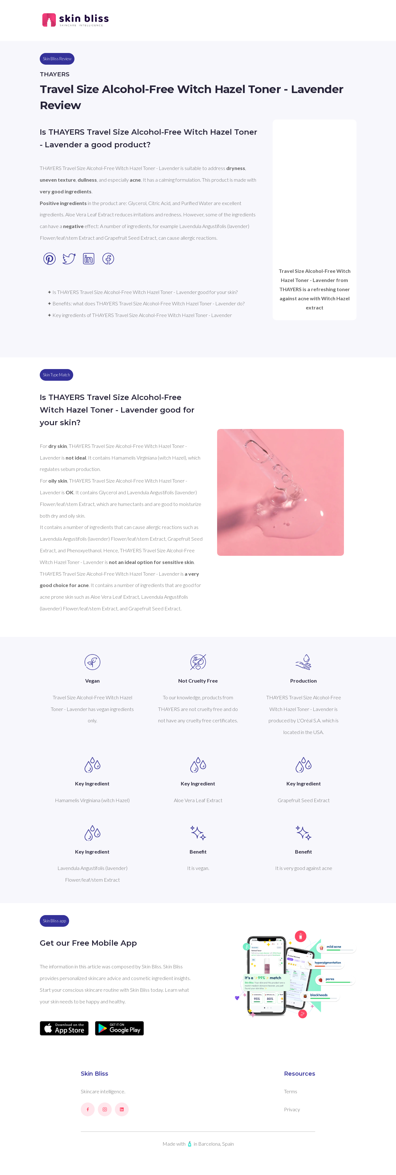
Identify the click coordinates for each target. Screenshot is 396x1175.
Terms (290, 1091)
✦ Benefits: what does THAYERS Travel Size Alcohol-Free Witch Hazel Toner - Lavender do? (146, 303)
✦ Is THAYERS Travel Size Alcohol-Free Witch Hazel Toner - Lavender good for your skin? (142, 292)
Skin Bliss (94, 1073)
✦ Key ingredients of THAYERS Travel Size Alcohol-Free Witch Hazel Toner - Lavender (139, 315)
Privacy (292, 1109)
